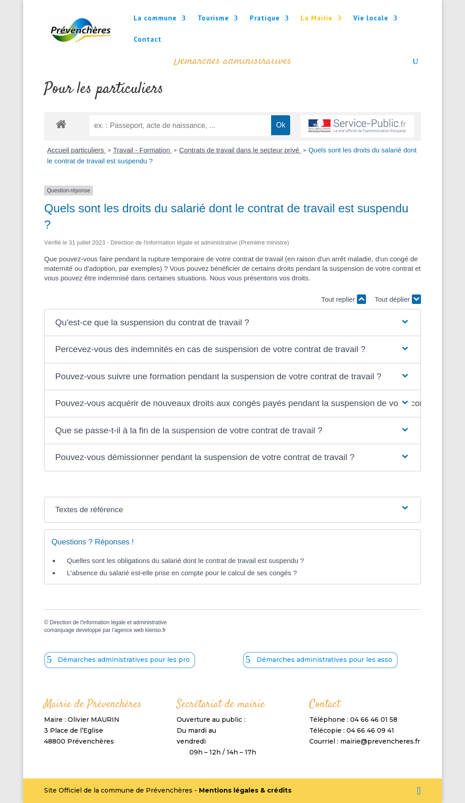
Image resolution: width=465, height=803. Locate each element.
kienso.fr (155, 630)
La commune (155, 18)
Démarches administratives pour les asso (324, 660)
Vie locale (370, 18)
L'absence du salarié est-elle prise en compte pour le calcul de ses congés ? (182, 573)
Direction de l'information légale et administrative (108, 622)
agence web (129, 630)
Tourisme (213, 18)
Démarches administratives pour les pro (124, 660)
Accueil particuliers (76, 150)
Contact (148, 40)
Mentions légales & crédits (245, 790)
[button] (233, 322)
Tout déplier (398, 299)
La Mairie (316, 18)
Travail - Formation (142, 150)
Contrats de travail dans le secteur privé (240, 150)
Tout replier (343, 299)
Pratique (265, 18)
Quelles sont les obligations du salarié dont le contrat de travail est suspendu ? (185, 560)
